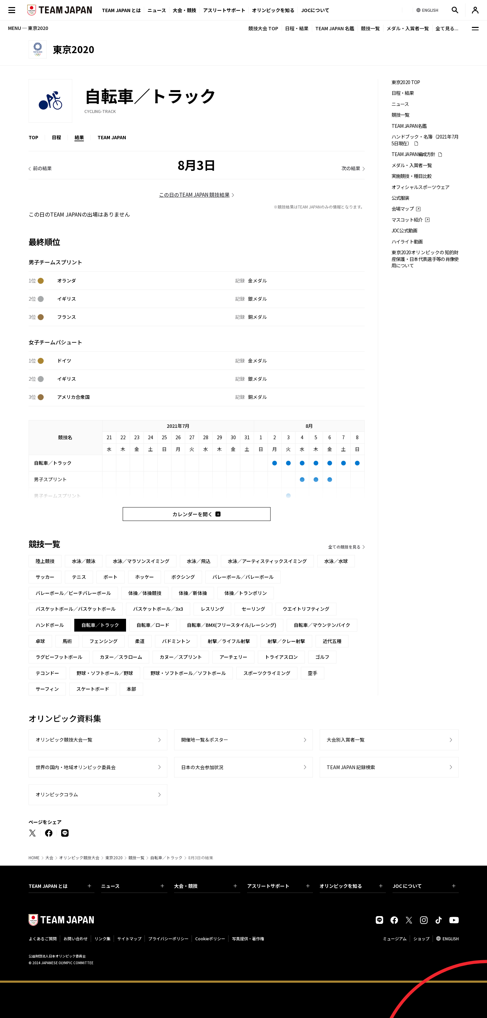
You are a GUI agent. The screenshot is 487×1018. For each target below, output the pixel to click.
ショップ (421, 938)
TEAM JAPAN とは (60, 885)
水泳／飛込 (198, 561)
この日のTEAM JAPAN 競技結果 (194, 194)
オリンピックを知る (273, 10)
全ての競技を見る (344, 547)
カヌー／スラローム (121, 656)
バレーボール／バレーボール (243, 576)
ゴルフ (322, 656)
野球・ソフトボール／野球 (105, 673)
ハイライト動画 (407, 241)
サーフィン (47, 688)
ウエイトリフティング (306, 608)
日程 (56, 137)
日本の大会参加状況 (202, 767)
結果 (79, 137)
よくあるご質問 (43, 938)
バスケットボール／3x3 (158, 608)
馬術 (67, 641)
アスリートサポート (224, 10)
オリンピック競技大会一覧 (64, 739)
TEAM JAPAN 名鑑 (334, 28)
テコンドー (47, 673)
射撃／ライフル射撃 (229, 641)
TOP (33, 137)
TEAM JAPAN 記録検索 (351, 767)
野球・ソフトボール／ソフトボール (188, 673)
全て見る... (447, 28)
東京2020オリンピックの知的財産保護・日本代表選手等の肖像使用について (425, 259)
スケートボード (92, 688)
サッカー (45, 576)
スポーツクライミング (266, 673)
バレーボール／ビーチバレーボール (73, 593)
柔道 (140, 641)
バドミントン (176, 641)
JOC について (424, 885)
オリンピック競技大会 (79, 857)
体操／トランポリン (246, 593)
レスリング (212, 608)
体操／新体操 (193, 593)
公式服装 (400, 198)
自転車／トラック (166, 857)
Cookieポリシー (210, 938)
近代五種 (332, 641)
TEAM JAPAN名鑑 (409, 126)
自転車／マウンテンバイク (322, 624)
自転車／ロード (152, 624)
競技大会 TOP (263, 28)
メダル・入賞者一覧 (408, 28)
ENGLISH (451, 938)
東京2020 (114, 857)
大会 (49, 857)
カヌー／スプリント (181, 656)
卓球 (40, 641)
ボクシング (183, 576)
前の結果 (42, 168)
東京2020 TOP (406, 82)
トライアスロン (281, 656)
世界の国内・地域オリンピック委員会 (76, 767)
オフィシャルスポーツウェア (421, 187)
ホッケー (144, 576)
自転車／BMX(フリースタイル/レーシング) (231, 624)
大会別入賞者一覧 (345, 739)
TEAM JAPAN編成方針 (414, 154)
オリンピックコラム (57, 794)
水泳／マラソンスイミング (141, 561)
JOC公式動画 (404, 230)
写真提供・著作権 (248, 938)
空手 (312, 673)
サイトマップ (129, 938)
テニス (79, 576)
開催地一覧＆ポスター (204, 739)
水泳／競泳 (83, 561)
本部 (131, 688)
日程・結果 (297, 28)
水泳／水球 (336, 561)
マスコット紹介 (407, 220)
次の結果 (350, 168)
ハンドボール (50, 624)
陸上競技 (45, 561)
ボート (111, 576)
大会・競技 (205, 885)
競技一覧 (370, 28)
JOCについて (315, 10)
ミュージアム (395, 938)
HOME (34, 857)
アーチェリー (233, 656)
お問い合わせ (76, 938)
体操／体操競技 (144, 593)
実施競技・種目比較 (412, 176)
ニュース (157, 10)
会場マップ (403, 208)
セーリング (253, 608)
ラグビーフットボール (59, 656)
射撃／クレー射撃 (286, 641)
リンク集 (102, 938)
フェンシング (103, 641)
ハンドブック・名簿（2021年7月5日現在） (425, 140)
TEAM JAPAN (111, 137)
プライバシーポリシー (168, 938)
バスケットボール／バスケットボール (76, 608)
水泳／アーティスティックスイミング (267, 561)
